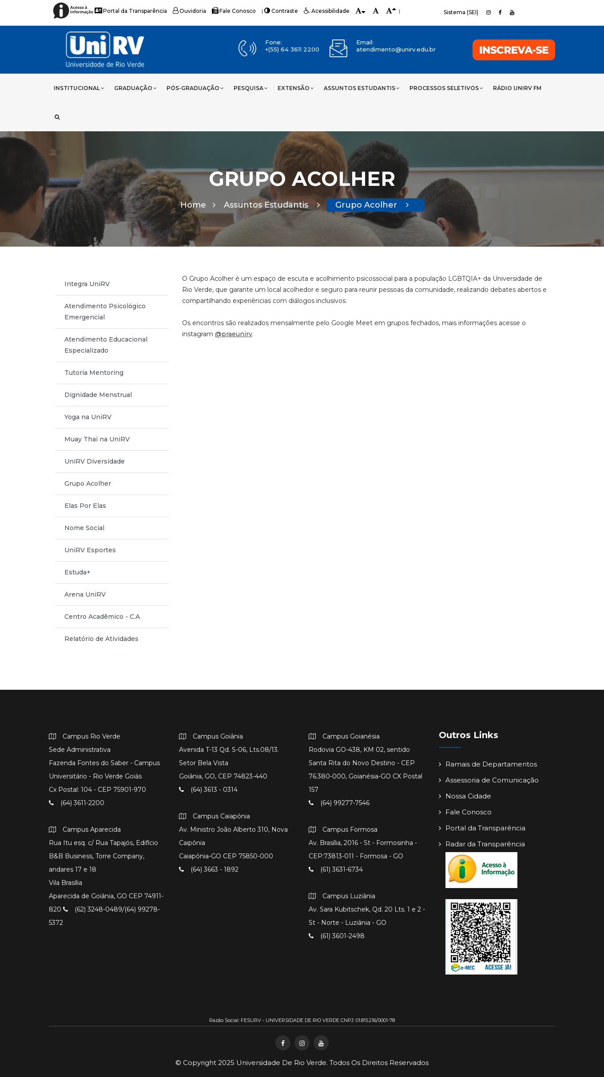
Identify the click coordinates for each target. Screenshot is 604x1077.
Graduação (135, 88)
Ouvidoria (189, 11)
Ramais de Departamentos (488, 764)
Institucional (79, 88)
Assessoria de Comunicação (489, 780)
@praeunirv (233, 334)
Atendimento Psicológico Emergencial (105, 311)
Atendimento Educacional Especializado (105, 344)
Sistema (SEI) (461, 12)
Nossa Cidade (465, 796)
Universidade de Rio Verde (281, 1062)
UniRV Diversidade (94, 461)
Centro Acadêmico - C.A (102, 617)
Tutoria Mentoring (93, 373)
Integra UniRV (87, 284)
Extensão (296, 88)
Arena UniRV (85, 594)
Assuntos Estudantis (362, 88)
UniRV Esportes (90, 550)
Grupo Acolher (372, 205)
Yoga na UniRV (87, 417)
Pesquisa (251, 88)
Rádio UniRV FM (517, 88)
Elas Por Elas (85, 506)
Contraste (281, 11)
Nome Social (84, 528)
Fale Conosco (234, 11)
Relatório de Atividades (101, 639)
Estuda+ (77, 572)
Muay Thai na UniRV (97, 439)
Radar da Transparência (482, 844)
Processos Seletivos (446, 88)
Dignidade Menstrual (98, 395)
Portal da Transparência (131, 11)
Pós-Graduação (195, 88)
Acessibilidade (327, 11)
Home (197, 205)
